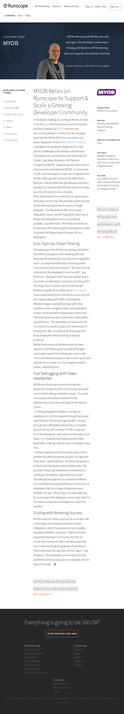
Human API (12, 108)
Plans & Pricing (71, 6)
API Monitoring (42, 6)
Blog (28, 15)
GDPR (56, 691)
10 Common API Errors (36, 672)
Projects (78, 649)
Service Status (31, 668)
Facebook (79, 661)
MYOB (60, 128)
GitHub (78, 665)
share (43, 438)
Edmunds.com (14, 114)
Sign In (89, 6)
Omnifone (12, 140)
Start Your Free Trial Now (62, 633)
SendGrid (11, 133)
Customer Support (34, 653)
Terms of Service (62, 687)
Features (56, 6)
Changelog (30, 657)
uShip (9, 121)
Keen (9, 127)
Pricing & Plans (32, 661)
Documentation (32, 649)
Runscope (77, 290)
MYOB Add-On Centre (71, 142)
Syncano (11, 101)
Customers (10, 15)
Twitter (78, 657)
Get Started (43, 594)
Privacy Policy (60, 683)
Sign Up (114, 6)
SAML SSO (100, 6)
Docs (20, 15)
